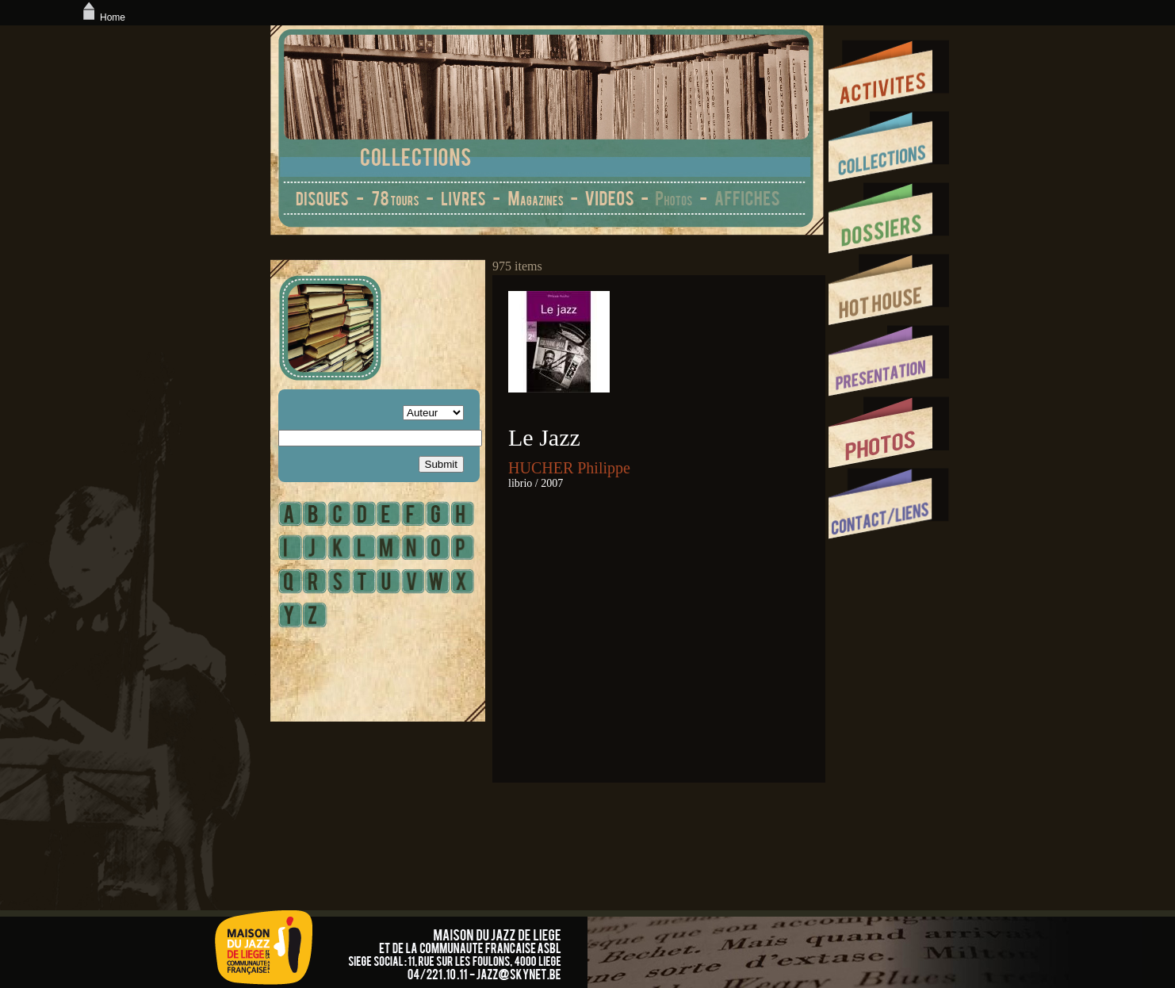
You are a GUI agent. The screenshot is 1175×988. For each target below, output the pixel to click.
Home (102, 17)
